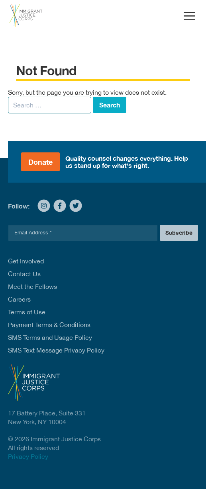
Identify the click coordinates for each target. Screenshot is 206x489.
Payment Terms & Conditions (49, 324)
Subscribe (178, 232)
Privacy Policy (28, 456)
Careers (19, 299)
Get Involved (26, 261)
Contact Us (24, 273)
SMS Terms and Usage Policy (50, 337)
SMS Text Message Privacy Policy (56, 350)
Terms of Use (26, 312)
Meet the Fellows (32, 286)
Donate (40, 162)
